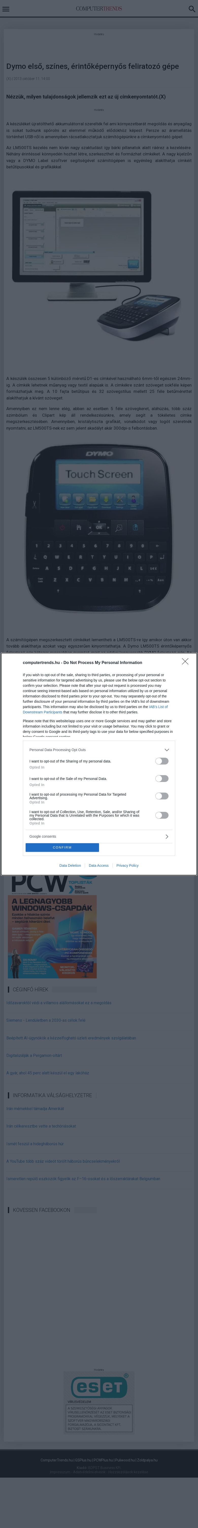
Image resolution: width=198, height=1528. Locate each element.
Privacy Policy (128, 865)
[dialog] (99, 764)
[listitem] (99, 750)
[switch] (162, 761)
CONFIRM (62, 847)
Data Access (99, 865)
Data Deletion (70, 865)
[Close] (187, 663)
